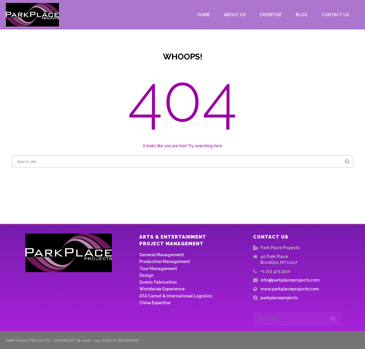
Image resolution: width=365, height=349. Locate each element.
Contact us (335, 14)
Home (204, 14)
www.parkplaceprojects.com (289, 289)
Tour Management (158, 268)
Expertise (271, 14)
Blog (302, 14)
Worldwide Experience (162, 289)
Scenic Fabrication (158, 282)
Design (146, 275)
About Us (235, 14)
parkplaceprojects (279, 297)
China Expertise (155, 302)
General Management (161, 254)
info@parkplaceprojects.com (289, 280)
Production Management (164, 261)
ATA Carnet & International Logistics (175, 296)
